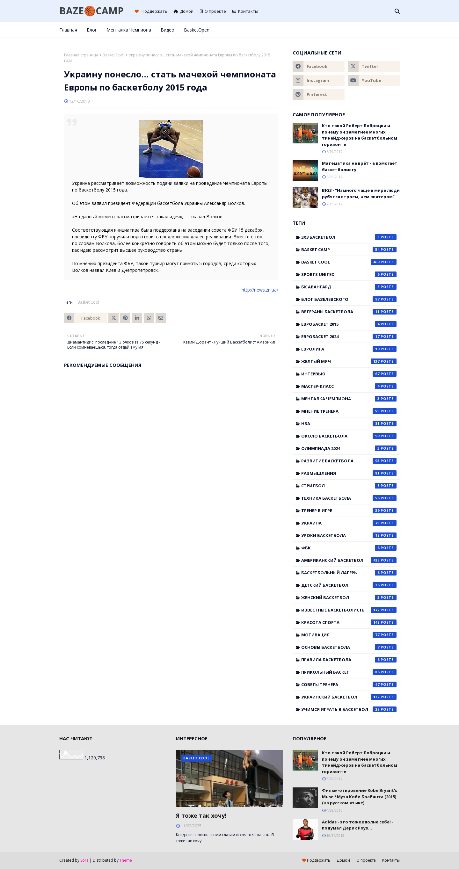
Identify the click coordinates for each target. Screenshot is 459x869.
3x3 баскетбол (349, 237)
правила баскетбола (349, 660)
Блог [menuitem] (92, 30)
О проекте (213, 11)
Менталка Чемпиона (349, 399)
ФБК (349, 548)
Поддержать (151, 11)
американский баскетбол (349, 560)
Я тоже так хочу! (201, 815)
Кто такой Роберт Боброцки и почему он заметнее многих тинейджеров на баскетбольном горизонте (359, 135)
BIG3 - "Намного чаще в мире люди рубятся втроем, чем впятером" (361, 193)
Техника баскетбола (349, 498)
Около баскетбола (349, 436)
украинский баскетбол (349, 697)
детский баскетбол (349, 585)
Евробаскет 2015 (349, 324)
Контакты (245, 11)
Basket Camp (349, 249)
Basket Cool (113, 55)
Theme (126, 860)
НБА (349, 423)
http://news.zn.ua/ (260, 290)
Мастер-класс (349, 386)
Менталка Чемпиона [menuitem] (128, 30)
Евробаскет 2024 (349, 336)
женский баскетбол (349, 597)
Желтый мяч (349, 361)
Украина (349, 523)
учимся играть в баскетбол (349, 709)
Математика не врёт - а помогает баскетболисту (359, 166)
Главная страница (81, 55)
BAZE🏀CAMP (91, 10)
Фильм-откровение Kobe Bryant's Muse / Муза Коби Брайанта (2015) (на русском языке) (359, 796)
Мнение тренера (349, 411)
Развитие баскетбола (349, 461)
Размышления (349, 473)
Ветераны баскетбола (349, 312)
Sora (84, 860)
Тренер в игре (349, 510)
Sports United (349, 274)
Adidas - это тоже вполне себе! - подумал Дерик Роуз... (357, 825)
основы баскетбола (349, 647)
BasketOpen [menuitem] (196, 30)
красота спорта (349, 622)
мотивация (349, 635)
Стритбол (349, 486)
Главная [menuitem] (68, 30)
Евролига (349, 349)
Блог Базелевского (349, 299)
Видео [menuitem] (167, 30)
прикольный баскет (349, 672)
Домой (183, 11)
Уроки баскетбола (349, 535)
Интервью (349, 374)
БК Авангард (349, 287)
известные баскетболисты (349, 610)
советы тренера (349, 684)
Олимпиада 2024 (349, 448)
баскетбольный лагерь (349, 573)
